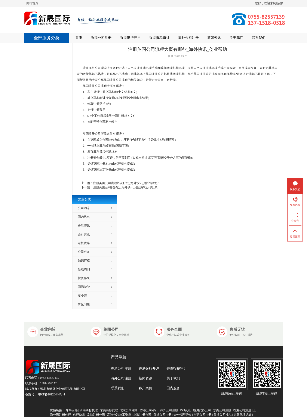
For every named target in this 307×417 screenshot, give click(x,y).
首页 (79, 38)
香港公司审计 (149, 410)
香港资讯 (84, 225)
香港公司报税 (222, 414)
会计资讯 (84, 234)
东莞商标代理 (109, 410)
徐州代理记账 (182, 414)
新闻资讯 (214, 38)
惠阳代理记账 (243, 414)
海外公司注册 (188, 38)
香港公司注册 (101, 38)
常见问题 (84, 304)
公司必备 (84, 251)
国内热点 (84, 216)
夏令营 (82, 295)
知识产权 (84, 260)
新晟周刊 (84, 269)
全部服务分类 (49, 37)
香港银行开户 (130, 38)
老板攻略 (84, 243)
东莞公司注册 (222, 410)
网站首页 (32, 3)
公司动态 (84, 208)
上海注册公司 (142, 414)
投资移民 (84, 278)
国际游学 (84, 286)
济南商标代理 (89, 410)
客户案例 (145, 388)
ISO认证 (185, 410)
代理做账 (79, 414)
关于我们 (236, 38)
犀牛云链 (72, 410)
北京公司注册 (129, 410)
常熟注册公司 (96, 414)
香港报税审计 (159, 38)
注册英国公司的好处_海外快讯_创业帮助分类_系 (125, 187)
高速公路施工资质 (119, 414)
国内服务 (173, 388)
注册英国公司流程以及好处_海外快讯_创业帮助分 (126, 183)
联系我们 (258, 38)
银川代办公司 (202, 410)
